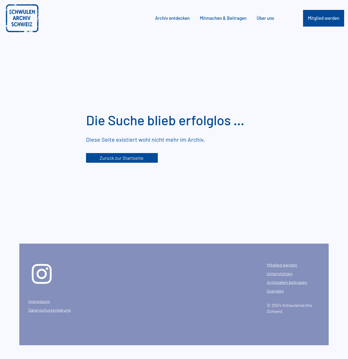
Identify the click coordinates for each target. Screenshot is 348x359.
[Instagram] (41, 273)
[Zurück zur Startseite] (122, 158)
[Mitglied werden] (323, 18)
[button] (174, 18)
